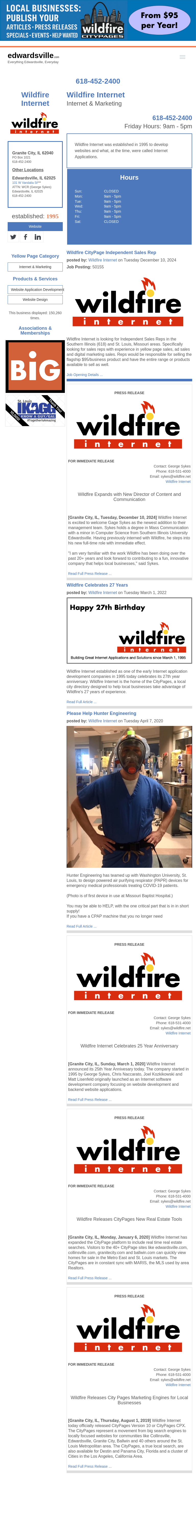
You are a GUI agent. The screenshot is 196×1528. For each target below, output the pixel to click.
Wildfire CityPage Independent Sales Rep (111, 252)
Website (35, 226)
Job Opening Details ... (85, 375)
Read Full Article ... (82, 702)
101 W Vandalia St (25, 183)
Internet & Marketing (35, 267)
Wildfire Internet (102, 260)
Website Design (35, 300)
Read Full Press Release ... (90, 574)
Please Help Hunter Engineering (101, 713)
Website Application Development (37, 290)
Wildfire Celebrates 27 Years (97, 585)
